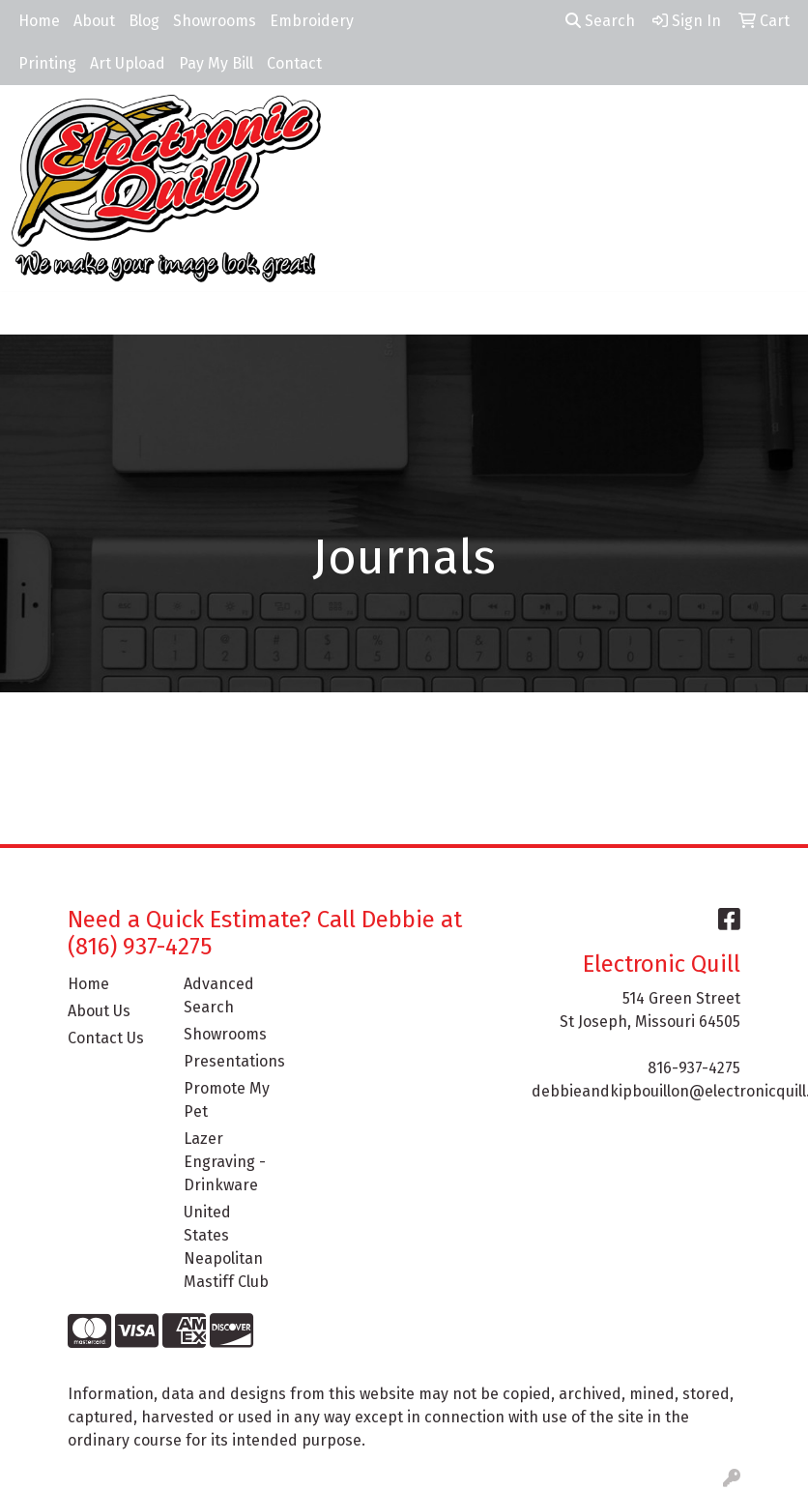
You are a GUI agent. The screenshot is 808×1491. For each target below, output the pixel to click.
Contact (294, 63)
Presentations (230, 1061)
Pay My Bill (216, 63)
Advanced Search (219, 995)
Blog (144, 21)
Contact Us (106, 1038)
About (94, 21)
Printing (47, 63)
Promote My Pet (227, 1100)
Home (39, 21)
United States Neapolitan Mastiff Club (226, 1247)
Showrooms (214, 21)
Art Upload (127, 63)
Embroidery (312, 21)
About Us (99, 1011)
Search (600, 21)
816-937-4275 (694, 1068)
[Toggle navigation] (30, 313)
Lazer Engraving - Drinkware (225, 1161)
